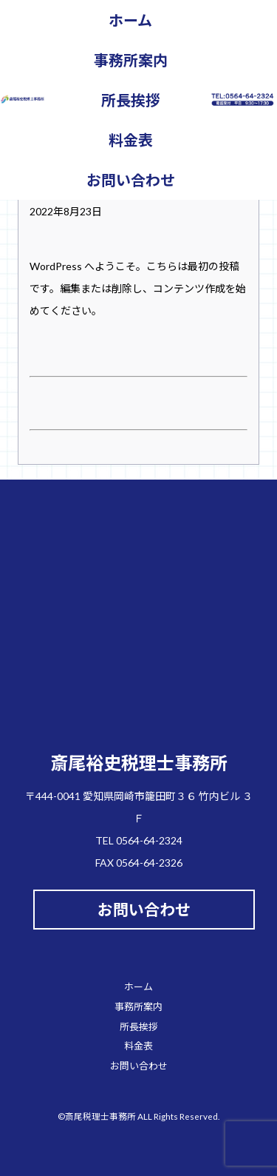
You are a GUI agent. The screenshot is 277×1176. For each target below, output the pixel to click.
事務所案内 (131, 60)
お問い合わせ (130, 180)
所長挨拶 (130, 100)
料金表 (131, 140)
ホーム (130, 20)
